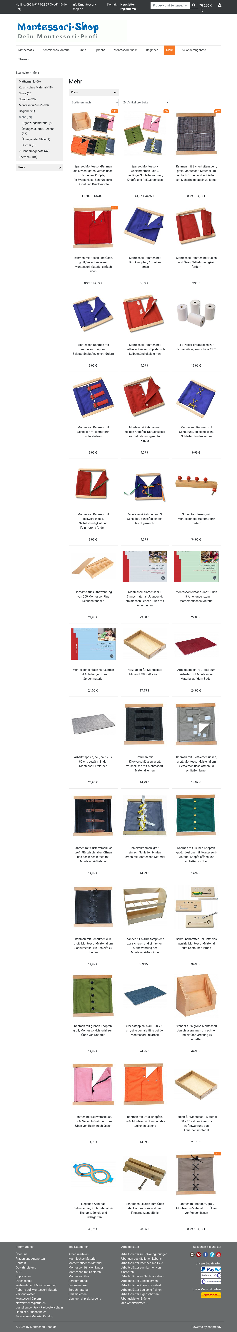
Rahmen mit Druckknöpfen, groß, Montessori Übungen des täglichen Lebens (145, 1121)
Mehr (169, 50)
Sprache (100, 50)
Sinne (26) (25, 93)
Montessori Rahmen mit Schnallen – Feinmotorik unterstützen (93, 432)
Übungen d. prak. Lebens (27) (38, 131)
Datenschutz (24, 1281)
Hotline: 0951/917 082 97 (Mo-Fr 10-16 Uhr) (41, 7)
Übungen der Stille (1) (36, 139)
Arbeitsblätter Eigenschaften (140, 1294)
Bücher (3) (29, 145)
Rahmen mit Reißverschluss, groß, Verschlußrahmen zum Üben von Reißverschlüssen (93, 1121)
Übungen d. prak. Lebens (85, 1298)
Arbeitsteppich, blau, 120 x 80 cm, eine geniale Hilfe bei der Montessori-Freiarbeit (145, 1030)
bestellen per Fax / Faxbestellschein (39, 1307)
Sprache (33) (27, 99)
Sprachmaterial (79, 1289)
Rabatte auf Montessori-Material (37, 1289)
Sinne (82, 50)
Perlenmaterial (78, 1281)
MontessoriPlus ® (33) (34, 105)
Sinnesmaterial (78, 1285)
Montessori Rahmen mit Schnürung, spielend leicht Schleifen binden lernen (196, 432)
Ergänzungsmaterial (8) (37, 123)
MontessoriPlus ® (126, 50)
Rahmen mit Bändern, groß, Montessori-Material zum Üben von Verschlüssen (196, 1208)
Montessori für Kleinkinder (86, 1267)
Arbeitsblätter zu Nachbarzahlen (142, 1276)
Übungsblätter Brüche (135, 1298)
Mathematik (26, 50)
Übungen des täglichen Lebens (141, 1258)
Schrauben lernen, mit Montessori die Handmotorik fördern (196, 519)
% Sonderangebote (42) (34, 151)
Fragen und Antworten (30, 1258)
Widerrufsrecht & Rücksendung (36, 1285)
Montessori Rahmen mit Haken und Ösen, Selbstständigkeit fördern (196, 262)
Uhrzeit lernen (78, 1294)
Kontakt (112, 4)
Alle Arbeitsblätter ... (134, 1303)
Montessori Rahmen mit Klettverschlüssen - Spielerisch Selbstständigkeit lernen (145, 349)
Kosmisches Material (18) (36, 87)
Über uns (21, 1254)
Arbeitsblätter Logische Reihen (141, 1289)
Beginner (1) (27, 111)
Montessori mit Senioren (85, 1272)
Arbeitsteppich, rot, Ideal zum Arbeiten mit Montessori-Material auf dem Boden (196, 674)
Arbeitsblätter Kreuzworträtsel (141, 1285)
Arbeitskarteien (79, 1254)
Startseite (22, 72)
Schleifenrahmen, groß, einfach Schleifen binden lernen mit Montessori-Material (145, 852)
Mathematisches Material (85, 1263)
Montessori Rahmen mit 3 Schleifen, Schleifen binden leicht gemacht (144, 519)
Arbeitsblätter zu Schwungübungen (144, 1254)
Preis (39, 167)
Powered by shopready (206, 1327)
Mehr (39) (25, 117)
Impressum (23, 1276)
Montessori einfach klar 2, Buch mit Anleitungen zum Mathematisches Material (196, 596)
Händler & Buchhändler (31, 1312)
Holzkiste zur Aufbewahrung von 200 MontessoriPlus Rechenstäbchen (93, 596)
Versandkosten (26, 1294)
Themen (23, 59)
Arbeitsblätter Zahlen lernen (139, 1281)
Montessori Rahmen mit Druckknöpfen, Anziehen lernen (145, 262)
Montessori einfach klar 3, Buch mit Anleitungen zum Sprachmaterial (93, 674)
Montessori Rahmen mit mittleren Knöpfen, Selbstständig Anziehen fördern (93, 349)
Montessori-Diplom (28, 1298)
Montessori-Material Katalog (34, 1316)
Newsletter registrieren (31, 1303)
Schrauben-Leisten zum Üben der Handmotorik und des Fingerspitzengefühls (145, 1208)
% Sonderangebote (193, 50)
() (205, 7)
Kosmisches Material (56, 50)
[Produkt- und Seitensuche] (170, 5)
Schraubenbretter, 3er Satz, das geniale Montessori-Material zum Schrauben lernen (196, 943)
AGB (18, 1272)
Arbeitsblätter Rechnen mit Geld (142, 1263)
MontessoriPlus (79, 1276)
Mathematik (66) (30, 81)
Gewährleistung (26, 1267)
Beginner (152, 50)
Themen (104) (28, 157)
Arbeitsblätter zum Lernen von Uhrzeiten (141, 1270)
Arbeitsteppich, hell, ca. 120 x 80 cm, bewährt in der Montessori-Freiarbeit (93, 761)
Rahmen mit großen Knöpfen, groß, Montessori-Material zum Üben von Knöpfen (93, 1030)
